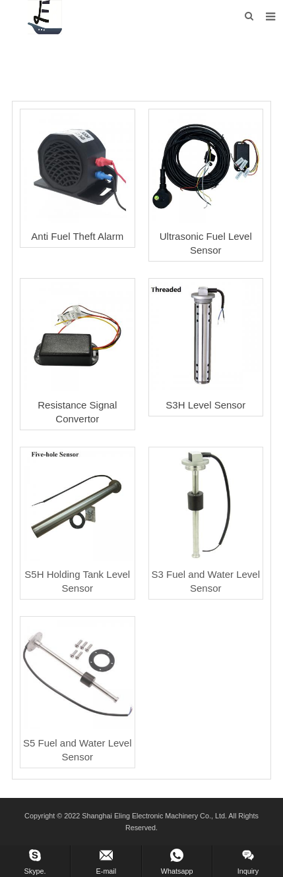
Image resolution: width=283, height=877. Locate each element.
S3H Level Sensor (205, 404)
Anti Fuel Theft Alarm (77, 236)
